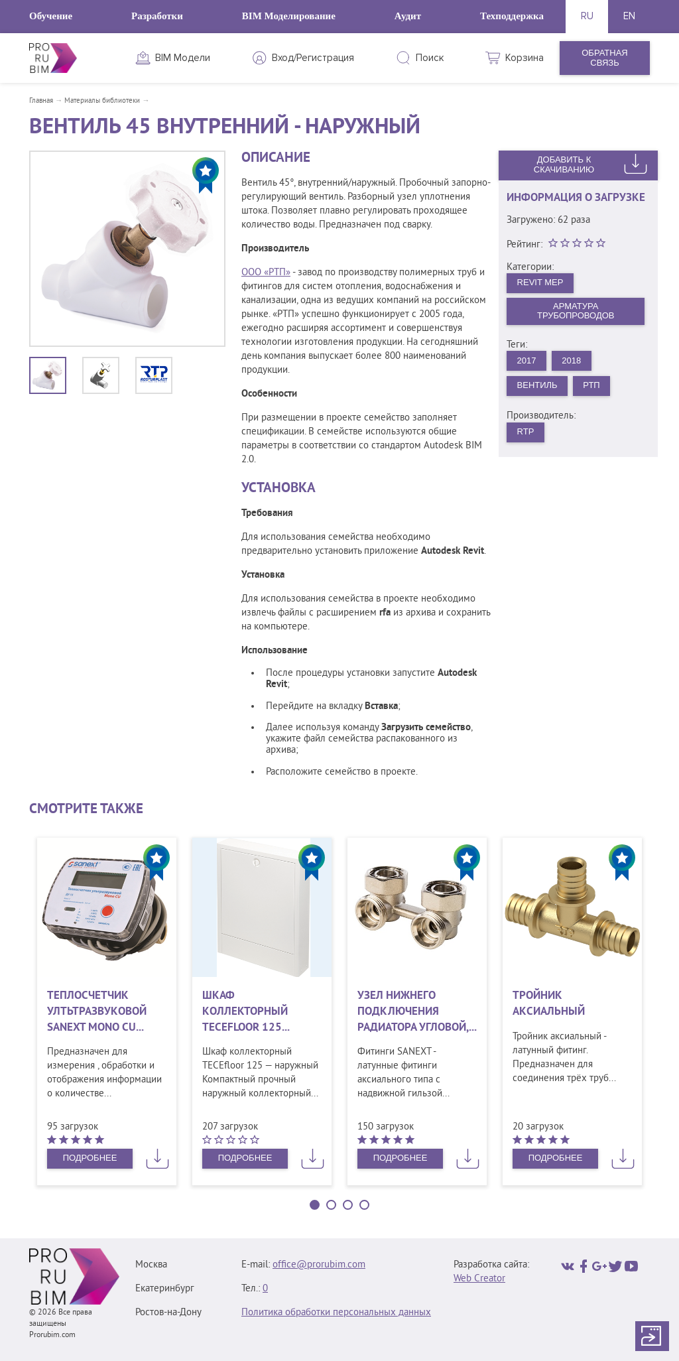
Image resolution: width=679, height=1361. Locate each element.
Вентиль (537, 385)
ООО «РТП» (265, 273)
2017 (526, 360)
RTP (525, 431)
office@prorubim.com (319, 1265)
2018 (571, 360)
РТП (591, 385)
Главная (41, 100)
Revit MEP (540, 282)
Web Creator (479, 1279)
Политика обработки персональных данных (336, 1313)
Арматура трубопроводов (576, 311)
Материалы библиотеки (102, 100)
